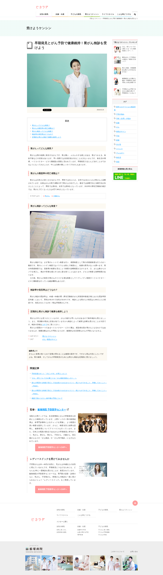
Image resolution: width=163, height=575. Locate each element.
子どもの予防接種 (103, 532)
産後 (117, 140)
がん (44, 339)
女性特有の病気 (61, 532)
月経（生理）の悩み (123, 118)
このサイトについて (117, 551)
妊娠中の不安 (81, 530)
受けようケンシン (92, 14)
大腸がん (56, 196)
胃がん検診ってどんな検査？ (42, 131)
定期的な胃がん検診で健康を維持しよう (46, 137)
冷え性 (118, 144)
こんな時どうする (124, 14)
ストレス (119, 149)
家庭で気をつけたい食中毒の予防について (47, 398)
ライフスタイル (108, 14)
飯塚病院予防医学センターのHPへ (52, 447)
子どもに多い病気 (103, 530)
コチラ (44, 324)
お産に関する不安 (83, 532)
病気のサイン (52, 339)
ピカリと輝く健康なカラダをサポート (87, 3)
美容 (117, 162)
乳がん (47, 196)
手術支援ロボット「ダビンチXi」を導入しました (49, 374)
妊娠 (117, 123)
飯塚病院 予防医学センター (52, 409)
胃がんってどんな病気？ (41, 125)
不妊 (117, 136)
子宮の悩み (120, 114)
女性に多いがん (61, 530)
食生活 (118, 157)
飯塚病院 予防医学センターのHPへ (52, 489)
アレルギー (120, 153)
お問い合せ (134, 551)
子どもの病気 (76, 14)
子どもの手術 (102, 535)
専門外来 (80, 535)
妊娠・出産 (60, 14)
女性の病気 (44, 14)
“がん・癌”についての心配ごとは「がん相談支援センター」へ (54, 378)
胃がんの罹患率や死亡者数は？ (43, 128)
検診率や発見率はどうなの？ (42, 134)
